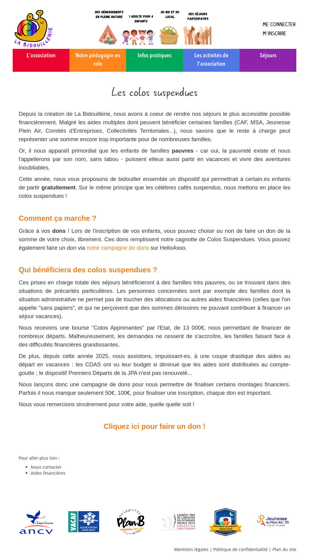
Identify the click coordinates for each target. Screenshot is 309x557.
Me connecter (279, 24)
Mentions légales (191, 549)
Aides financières (48, 473)
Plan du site (284, 549)
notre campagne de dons (118, 248)
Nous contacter (46, 467)
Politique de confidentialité (240, 549)
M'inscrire (274, 33)
